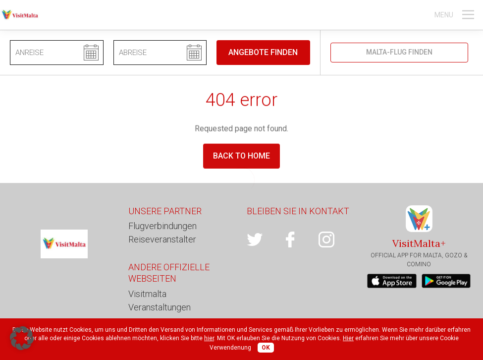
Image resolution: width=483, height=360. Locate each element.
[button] (22, 338)
